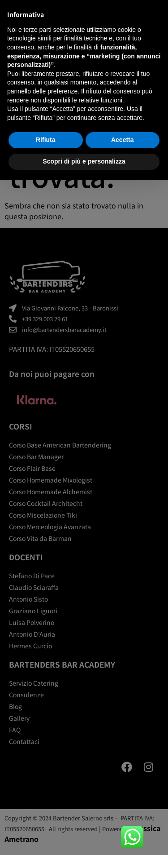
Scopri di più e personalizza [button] (84, 161)
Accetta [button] (122, 139)
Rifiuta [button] (46, 139)
